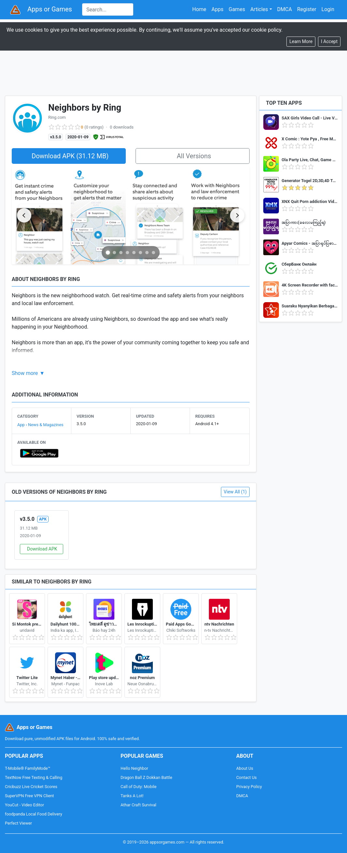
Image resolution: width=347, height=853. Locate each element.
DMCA (284, 9)
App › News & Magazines (40, 424)
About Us (244, 768)
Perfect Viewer (18, 823)
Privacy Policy (249, 786)
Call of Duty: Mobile (138, 786)
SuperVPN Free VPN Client (29, 795)
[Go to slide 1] (108, 252)
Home (199, 9)
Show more (25, 373)
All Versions (194, 156)
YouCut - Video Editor (24, 804)
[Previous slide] (24, 215)
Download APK (42, 548)
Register (306, 9)
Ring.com (57, 117)
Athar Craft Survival (138, 804)
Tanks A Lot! (132, 795)
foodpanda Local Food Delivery (33, 814)
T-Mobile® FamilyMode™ (27, 768)
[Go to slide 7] (147, 252)
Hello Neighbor (134, 768)
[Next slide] (237, 215)
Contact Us (246, 777)
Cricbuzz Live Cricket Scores (31, 786)
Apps (217, 9)
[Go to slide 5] (134, 252)
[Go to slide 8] (153, 252)
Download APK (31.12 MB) (70, 156)
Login (328, 9)
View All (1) (235, 491)
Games (237, 9)
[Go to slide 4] (127, 252)
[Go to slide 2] (114, 252)
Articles (259, 9)
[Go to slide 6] (140, 252)
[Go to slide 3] (121, 252)
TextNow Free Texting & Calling (33, 777)
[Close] (329, 42)
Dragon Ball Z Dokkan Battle (146, 777)
